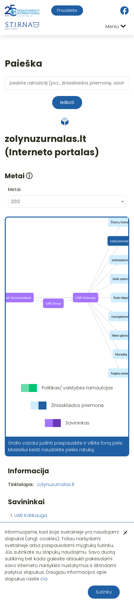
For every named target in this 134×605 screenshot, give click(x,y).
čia (43, 579)
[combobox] (67, 201)
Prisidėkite (67, 10)
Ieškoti (67, 102)
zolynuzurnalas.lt (55, 484)
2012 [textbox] (15, 201)
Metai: (14, 189)
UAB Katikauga (30, 515)
